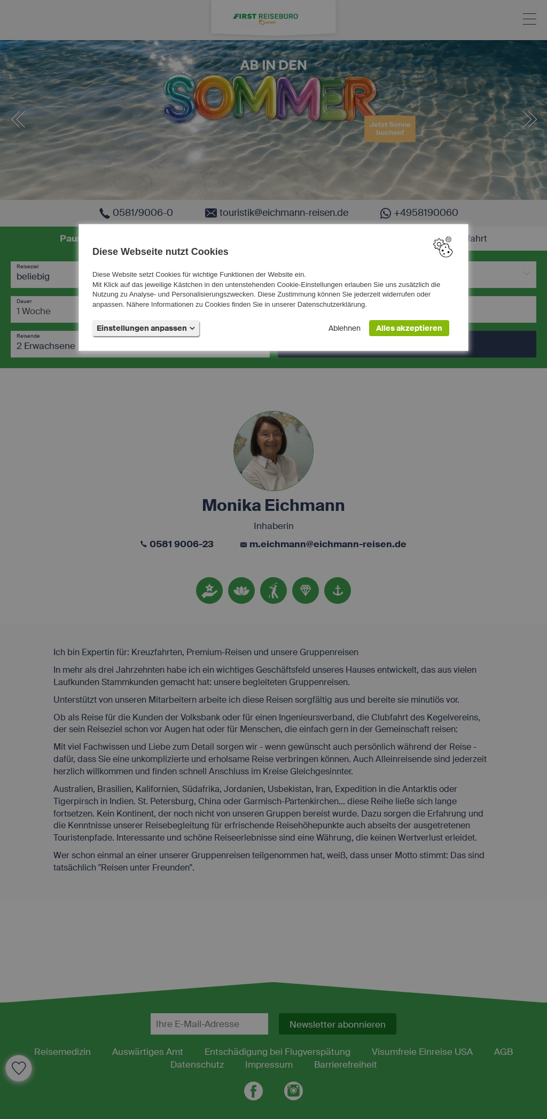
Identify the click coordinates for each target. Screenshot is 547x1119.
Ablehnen (345, 328)
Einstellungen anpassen (146, 328)
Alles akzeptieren (409, 328)
